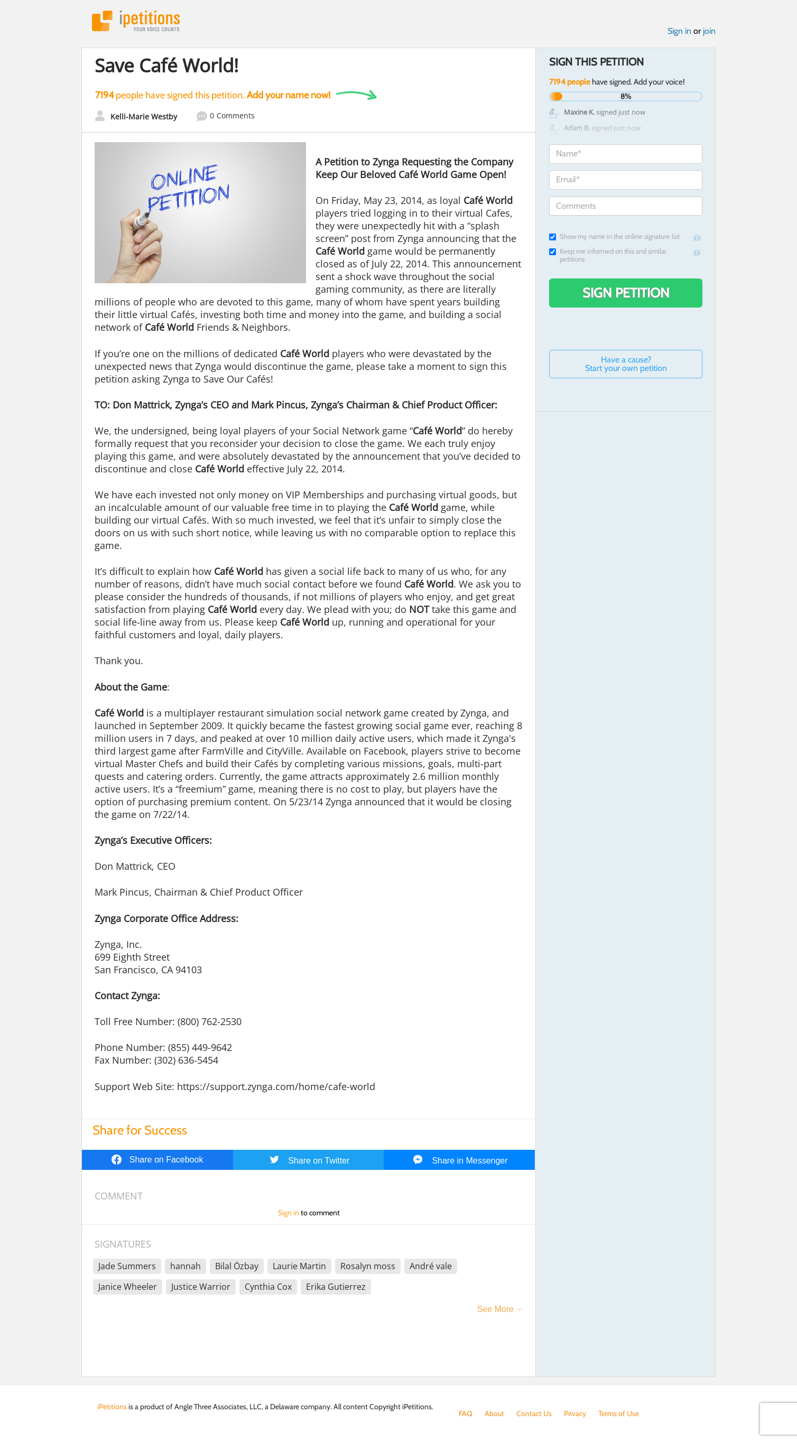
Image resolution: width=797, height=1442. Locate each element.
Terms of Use (618, 1413)
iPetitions (136, 21)
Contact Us (534, 1413)
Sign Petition (626, 293)
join (709, 31)
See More (495, 1309)
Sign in (679, 31)
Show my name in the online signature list (614, 236)
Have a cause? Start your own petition (626, 364)
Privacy (575, 1413)
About (494, 1413)
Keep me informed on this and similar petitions (607, 255)
